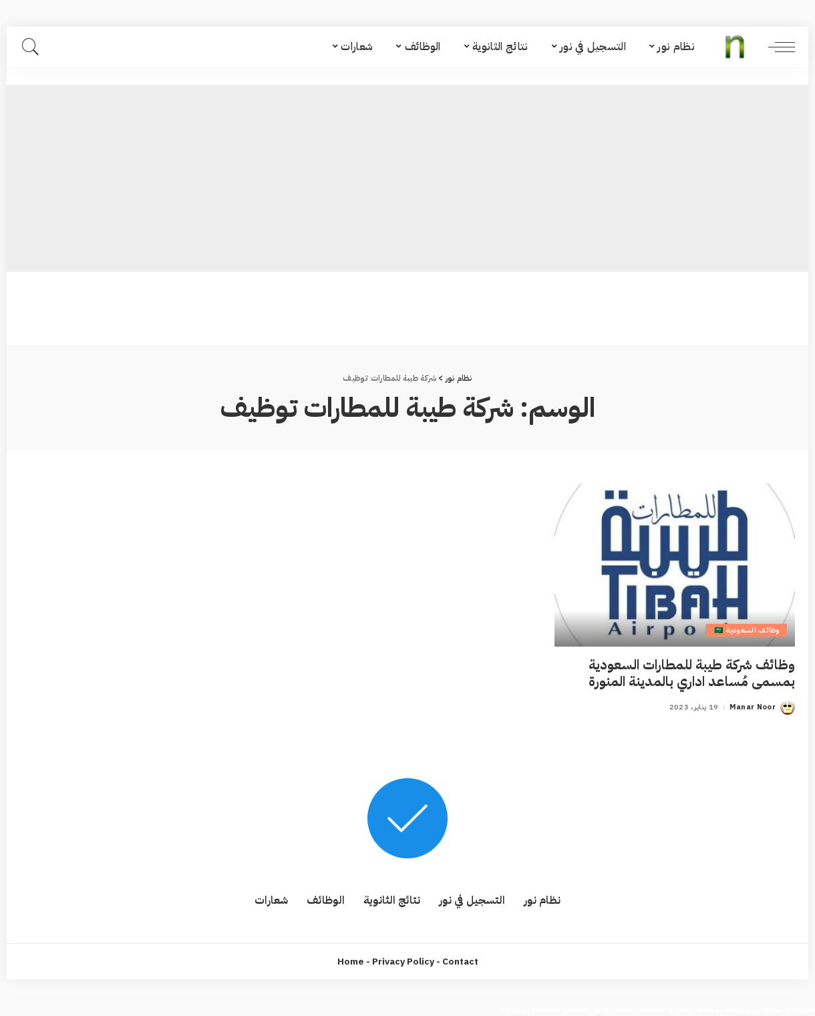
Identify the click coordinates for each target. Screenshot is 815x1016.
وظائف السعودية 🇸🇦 (746, 630)
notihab (768, 1010)
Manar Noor (752, 707)
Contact (460, 962)
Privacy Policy (403, 962)
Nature (708, 1010)
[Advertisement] (407, 178)
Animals (738, 1010)
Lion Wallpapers (666, 1010)
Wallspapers (615, 1010)
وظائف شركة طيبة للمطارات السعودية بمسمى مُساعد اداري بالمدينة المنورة (692, 673)
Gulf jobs (800, 1010)
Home (350, 962)
